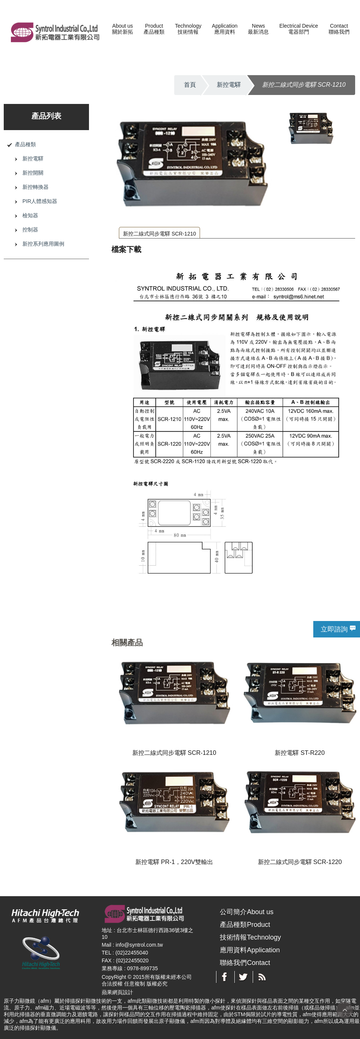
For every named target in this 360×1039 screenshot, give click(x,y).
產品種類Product (245, 924)
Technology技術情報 (188, 29)
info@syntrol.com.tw (139, 945)
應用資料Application (250, 950)
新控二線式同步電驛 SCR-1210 (159, 234)
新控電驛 (229, 85)
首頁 (190, 85)
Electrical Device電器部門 (298, 29)
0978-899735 (142, 968)
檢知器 (30, 215)
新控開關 (32, 173)
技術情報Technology (250, 937)
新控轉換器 (35, 187)
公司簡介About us (246, 912)
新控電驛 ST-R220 (299, 752)
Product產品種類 (154, 29)
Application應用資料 (225, 29)
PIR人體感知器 (39, 201)
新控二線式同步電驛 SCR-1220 (300, 861)
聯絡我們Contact (245, 962)
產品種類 (25, 144)
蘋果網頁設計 (117, 992)
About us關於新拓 (122, 29)
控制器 (30, 230)
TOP (344, 1010)
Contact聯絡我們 (339, 29)
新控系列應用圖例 (43, 244)
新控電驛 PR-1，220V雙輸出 (174, 861)
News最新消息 (258, 29)
